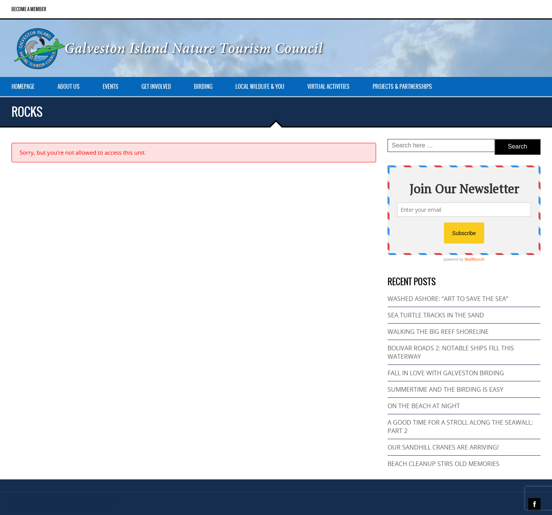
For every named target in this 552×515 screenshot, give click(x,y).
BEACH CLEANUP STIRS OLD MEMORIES (443, 463)
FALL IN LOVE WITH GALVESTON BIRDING (446, 373)
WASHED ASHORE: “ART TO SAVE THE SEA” (448, 298)
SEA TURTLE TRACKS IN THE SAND (436, 315)
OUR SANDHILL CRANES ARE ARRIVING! (443, 447)
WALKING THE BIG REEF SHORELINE (438, 331)
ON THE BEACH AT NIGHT (424, 406)
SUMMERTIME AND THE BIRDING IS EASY (445, 389)
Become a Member (29, 9)
